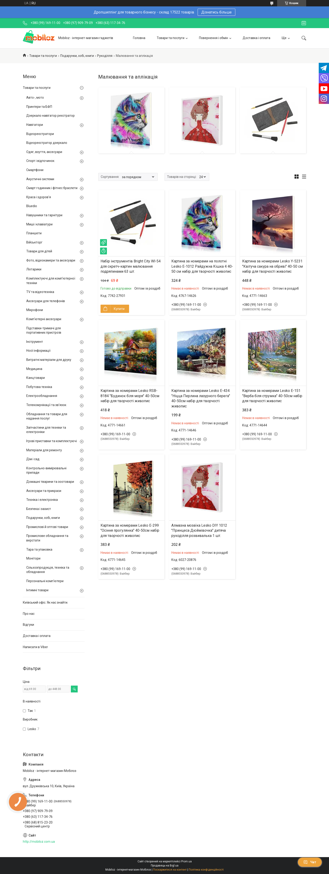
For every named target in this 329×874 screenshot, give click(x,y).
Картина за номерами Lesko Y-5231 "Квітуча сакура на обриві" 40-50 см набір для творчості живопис (272, 266)
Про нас (28, 613)
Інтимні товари (37, 590)
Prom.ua (186, 861)
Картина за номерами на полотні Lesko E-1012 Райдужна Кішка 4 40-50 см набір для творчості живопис (202, 266)
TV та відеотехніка (40, 292)
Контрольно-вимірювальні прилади (46, 470)
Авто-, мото (35, 97)
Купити (119, 309)
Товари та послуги (170, 38)
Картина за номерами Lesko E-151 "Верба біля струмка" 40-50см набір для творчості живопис (272, 395)
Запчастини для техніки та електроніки (46, 430)
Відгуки (28, 624)
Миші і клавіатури (39, 224)
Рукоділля (104, 56)
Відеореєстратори (40, 134)
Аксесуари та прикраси (43, 491)
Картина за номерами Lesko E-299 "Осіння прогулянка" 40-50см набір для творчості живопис (130, 530)
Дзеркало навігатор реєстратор (50, 115)
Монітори (33, 558)
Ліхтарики (33, 269)
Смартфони (34, 170)
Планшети (34, 233)
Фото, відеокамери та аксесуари (50, 260)
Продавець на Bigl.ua (164, 865)
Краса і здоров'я (38, 197)
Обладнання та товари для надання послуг (46, 416)
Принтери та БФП (39, 106)
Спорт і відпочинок (40, 161)
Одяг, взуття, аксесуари (44, 152)
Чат (309, 862)
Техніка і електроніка (42, 500)
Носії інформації (38, 350)
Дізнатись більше (216, 12)
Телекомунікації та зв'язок (46, 405)
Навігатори (34, 125)
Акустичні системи (40, 179)
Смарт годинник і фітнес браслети (51, 188)
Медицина (34, 369)
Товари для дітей (39, 251)
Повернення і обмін (213, 38)
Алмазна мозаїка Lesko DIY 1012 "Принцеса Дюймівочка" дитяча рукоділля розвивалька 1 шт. (199, 530)
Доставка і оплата (256, 38)
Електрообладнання (41, 396)
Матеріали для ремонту (44, 450)
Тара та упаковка (39, 549)
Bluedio (31, 206)
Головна (139, 38)
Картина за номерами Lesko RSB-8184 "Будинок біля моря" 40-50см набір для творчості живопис (130, 395)
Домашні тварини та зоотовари (50, 481)
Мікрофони (34, 310)
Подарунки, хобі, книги (77, 56)
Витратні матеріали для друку (48, 360)
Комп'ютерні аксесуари (43, 319)
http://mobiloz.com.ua (39, 841)
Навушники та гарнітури (44, 215)
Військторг (34, 242)
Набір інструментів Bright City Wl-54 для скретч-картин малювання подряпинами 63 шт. (131, 266)
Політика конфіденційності (206, 869)
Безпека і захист (38, 509)
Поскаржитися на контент (170, 869)
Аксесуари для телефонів (45, 301)
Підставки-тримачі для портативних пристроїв (43, 330)
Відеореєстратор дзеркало (46, 143)
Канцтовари (35, 378)
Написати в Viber (35, 647)
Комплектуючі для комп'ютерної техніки (50, 281)
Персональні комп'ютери (45, 581)
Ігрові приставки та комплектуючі (51, 441)
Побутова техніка (39, 387)
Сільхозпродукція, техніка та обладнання (47, 570)
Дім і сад (33, 459)
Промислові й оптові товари (47, 527)
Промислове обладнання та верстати (47, 538)
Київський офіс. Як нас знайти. (45, 602)
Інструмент (34, 341)
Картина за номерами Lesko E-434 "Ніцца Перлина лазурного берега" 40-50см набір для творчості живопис (200, 398)
